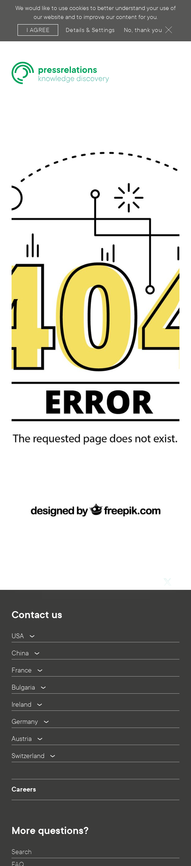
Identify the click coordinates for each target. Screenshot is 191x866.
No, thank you (148, 26)
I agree (38, 26)
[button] (167, 571)
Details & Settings (90, 26)
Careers (24, 789)
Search (22, 852)
